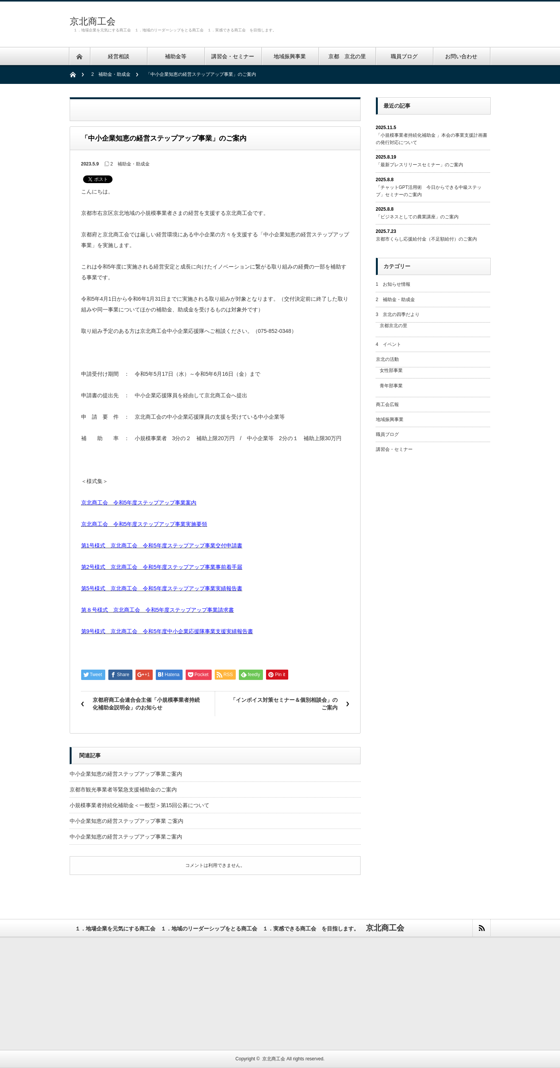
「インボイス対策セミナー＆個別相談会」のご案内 (284, 704)
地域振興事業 (389, 419)
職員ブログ (387, 434)
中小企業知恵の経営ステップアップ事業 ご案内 (127, 821)
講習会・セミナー (394, 449)
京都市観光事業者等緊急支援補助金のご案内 (123, 789)
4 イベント (389, 344)
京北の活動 (387, 359)
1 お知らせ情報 (393, 284)
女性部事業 (391, 370)
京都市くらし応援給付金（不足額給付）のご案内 (426, 239)
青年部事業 (391, 385)
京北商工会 (93, 21)
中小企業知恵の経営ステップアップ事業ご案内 (126, 774)
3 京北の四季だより (398, 314)
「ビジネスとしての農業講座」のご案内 (417, 216)
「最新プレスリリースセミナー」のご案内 (419, 164)
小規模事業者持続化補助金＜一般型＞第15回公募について (140, 805)
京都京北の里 (393, 325)
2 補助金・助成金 (111, 74)
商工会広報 (387, 404)
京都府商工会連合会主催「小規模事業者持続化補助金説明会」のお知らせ (146, 704)
